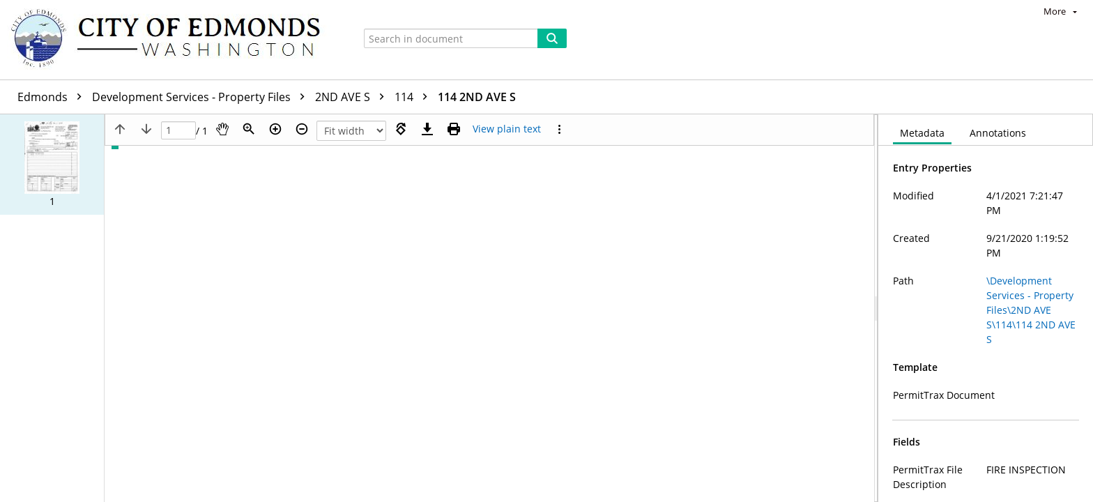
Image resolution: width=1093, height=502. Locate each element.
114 (414, 97)
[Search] (552, 38)
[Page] (178, 130)
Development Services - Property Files (202, 97)
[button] (52, 164)
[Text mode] (506, 129)
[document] (985, 308)
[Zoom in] (275, 129)
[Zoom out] (302, 129)
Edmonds (53, 97)
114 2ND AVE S (477, 97)
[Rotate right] (401, 129)
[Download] (427, 129)
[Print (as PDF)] (454, 129)
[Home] (172, 39)
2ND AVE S (353, 97)
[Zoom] (249, 129)
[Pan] (222, 129)
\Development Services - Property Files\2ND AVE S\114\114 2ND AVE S (1031, 310)
